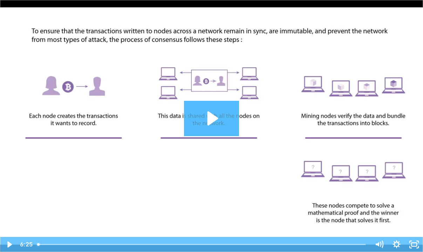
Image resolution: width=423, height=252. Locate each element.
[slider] (202, 244)
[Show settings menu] (396, 244)
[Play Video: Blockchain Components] (211, 118)
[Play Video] (9, 244)
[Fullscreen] (414, 244)
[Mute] (379, 244)
